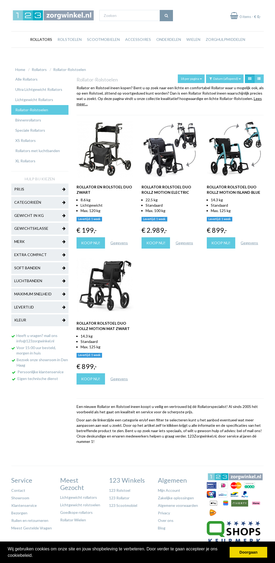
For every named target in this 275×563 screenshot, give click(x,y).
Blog (161, 526)
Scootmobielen (103, 49)
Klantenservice (24, 504)
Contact (18, 489)
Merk (40, 240)
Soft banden (40, 267)
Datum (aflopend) (225, 77)
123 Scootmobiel (123, 504)
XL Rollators (25, 159)
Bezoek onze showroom (181, 5)
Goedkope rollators (76, 511)
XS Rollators (25, 139)
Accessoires (138, 49)
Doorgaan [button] (249, 552)
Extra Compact (40, 254)
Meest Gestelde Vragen (31, 526)
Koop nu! (90, 241)
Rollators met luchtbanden (37, 149)
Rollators (41, 49)
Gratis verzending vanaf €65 (36, 5)
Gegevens (119, 241)
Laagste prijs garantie (248, 5)
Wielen (193, 49)
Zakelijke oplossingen (176, 496)
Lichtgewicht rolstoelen (80, 503)
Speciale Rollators (30, 129)
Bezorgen (19, 511)
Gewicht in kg (40, 214)
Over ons (165, 519)
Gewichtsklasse (40, 227)
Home (20, 68)
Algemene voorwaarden (178, 504)
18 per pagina (191, 77)
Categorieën (40, 201)
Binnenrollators (28, 118)
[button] (35, 556)
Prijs (40, 188)
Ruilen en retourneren (29, 519)
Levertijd (40, 306)
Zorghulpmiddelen (225, 49)
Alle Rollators (26, 78)
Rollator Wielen (73, 518)
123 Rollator (119, 496)
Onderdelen (168, 49)
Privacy (164, 511)
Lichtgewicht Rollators (34, 98)
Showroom (20, 496)
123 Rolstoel (119, 489)
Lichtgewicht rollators (78, 496)
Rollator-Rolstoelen (69, 68)
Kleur (40, 319)
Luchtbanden (40, 280)
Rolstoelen (69, 49)
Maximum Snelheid (40, 293)
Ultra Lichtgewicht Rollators (38, 88)
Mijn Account (169, 489)
